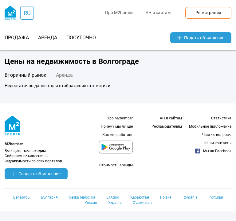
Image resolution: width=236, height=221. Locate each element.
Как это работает (117, 135)
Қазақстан (139, 197)
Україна (115, 202)
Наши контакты (217, 143)
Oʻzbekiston (142, 202)
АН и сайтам (158, 12)
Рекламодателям (166, 126)
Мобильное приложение (210, 126)
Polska (165, 197)
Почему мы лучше (117, 126)
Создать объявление (36, 173)
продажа (17, 38)
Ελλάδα (112, 197)
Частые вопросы (216, 135)
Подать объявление (200, 37)
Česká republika (82, 197)
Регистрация (208, 12)
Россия (91, 202)
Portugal (216, 197)
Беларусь (21, 197)
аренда (47, 38)
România (190, 197)
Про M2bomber (120, 12)
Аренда (64, 75)
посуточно (81, 38)
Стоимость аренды (116, 165)
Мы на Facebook (213, 151)
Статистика (221, 118)
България (49, 197)
